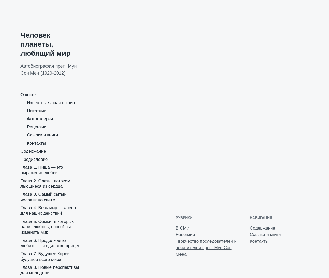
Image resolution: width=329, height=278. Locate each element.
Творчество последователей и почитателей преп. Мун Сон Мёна (206, 248)
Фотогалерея (40, 118)
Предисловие (34, 159)
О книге (28, 94)
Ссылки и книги (42, 135)
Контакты (36, 143)
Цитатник (36, 110)
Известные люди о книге (52, 102)
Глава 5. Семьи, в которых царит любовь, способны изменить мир (47, 227)
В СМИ (183, 228)
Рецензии (36, 127)
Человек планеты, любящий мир (45, 44)
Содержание (33, 151)
